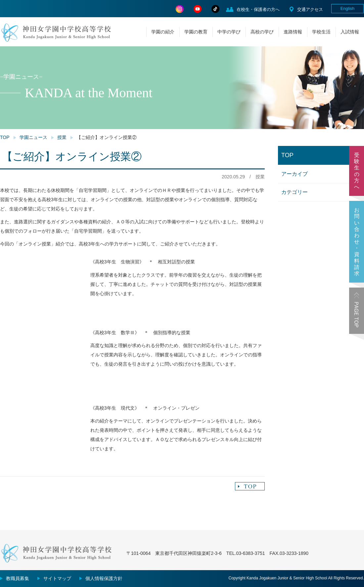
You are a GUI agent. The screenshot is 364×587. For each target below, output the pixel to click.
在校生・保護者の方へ (258, 9)
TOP (5, 137)
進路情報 (293, 31)
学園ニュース (33, 137)
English (348, 8)
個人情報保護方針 (103, 578)
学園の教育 (195, 31)
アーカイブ (294, 174)
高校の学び (262, 31)
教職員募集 (17, 578)
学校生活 (321, 31)
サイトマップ (57, 578)
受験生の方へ (356, 171)
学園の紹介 (162, 31)
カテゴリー (294, 192)
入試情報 (350, 31)
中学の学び (229, 31)
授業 (62, 137)
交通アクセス (310, 9)
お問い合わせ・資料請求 (356, 241)
